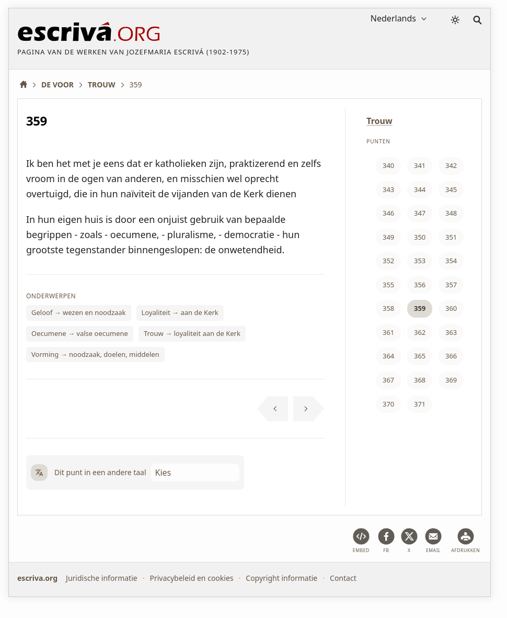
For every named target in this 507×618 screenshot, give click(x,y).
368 (419, 380)
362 (419, 332)
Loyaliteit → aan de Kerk (180, 312)
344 (419, 189)
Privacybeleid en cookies (191, 578)
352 (388, 260)
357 (451, 284)
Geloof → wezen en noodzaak (78, 312)
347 (419, 213)
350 (419, 237)
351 (451, 237)
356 (419, 284)
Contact (343, 578)
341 (419, 165)
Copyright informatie (281, 578)
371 (419, 404)
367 (388, 380)
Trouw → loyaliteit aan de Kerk (192, 333)
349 (388, 237)
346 (388, 213)
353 (419, 260)
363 (451, 332)
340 (388, 165)
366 (451, 356)
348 (451, 213)
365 (419, 356)
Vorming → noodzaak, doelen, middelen (95, 354)
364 (388, 356)
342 (451, 165)
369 (451, 380)
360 (451, 308)
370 (388, 404)
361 (388, 332)
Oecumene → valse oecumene (79, 333)
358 (388, 308)
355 (388, 284)
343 (388, 189)
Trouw (379, 121)
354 (451, 260)
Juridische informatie (101, 578)
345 (451, 189)
